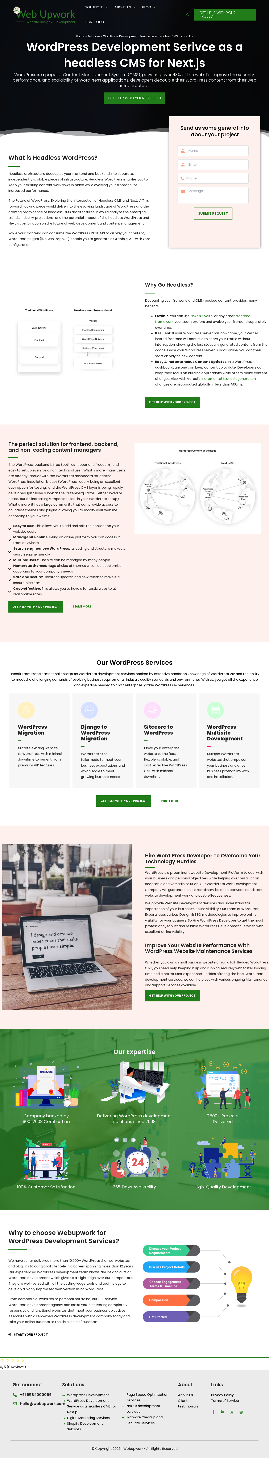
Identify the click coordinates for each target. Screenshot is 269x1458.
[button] (188, 15)
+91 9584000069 (35, 1394)
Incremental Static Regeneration (228, 378)
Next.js (195, 316)
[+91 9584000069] (15, 1395)
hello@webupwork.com (42, 1403)
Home (80, 36)
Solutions (93, 36)
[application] (106, 7)
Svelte (207, 316)
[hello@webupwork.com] (15, 1404)
